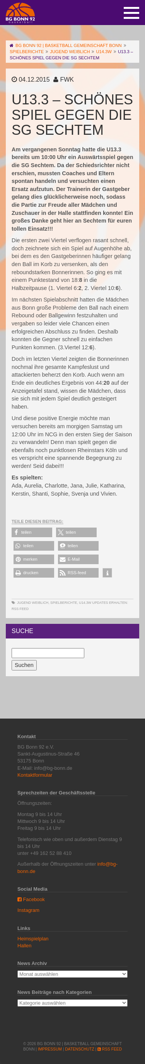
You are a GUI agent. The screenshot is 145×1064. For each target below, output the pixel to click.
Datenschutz (79, 1049)
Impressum (50, 1049)
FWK (67, 79)
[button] (32, 532)
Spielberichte (63, 603)
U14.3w (85, 603)
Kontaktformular (34, 775)
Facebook (31, 899)
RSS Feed (20, 609)
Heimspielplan (32, 939)
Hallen (24, 945)
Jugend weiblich (32, 603)
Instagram (28, 910)
